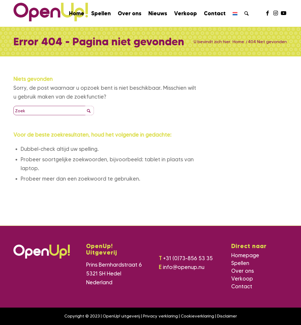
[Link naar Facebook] (267, 13)
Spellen (240, 263)
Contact (241, 286)
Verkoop (242, 278)
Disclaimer (227, 316)
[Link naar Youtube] (284, 13)
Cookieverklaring (197, 316)
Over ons (242, 271)
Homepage (245, 255)
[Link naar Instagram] (275, 13)
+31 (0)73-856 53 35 (188, 258)
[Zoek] (246, 13)
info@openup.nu (183, 267)
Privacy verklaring (160, 316)
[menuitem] (76, 13)
